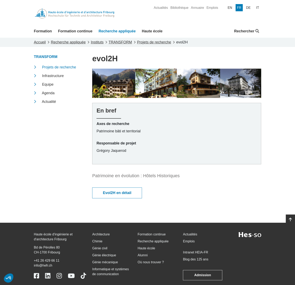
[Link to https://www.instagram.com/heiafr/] (59, 276)
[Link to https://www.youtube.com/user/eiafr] (71, 276)
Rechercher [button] (246, 31)
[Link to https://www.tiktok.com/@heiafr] (83, 276)
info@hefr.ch (43, 265)
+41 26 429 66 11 (46, 260)
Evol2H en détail (117, 193)
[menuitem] (161, 7)
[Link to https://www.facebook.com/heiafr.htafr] (36, 276)
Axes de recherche (112, 124)
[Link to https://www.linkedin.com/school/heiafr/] (47, 276)
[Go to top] (290, 220)
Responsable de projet (116, 143)
